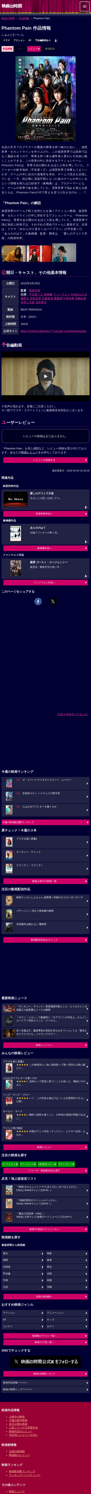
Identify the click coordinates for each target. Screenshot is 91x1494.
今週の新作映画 (18, 1420)
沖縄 (49, 1287)
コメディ (8, 1326)
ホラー (50, 1326)
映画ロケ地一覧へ (44, 1342)
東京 (5, 1253)
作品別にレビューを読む (23, 1434)
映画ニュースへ (44, 1045)
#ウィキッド (27, 1164)
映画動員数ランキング (22, 1471)
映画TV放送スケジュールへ (44, 1229)
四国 (49, 1280)
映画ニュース (17, 1491)
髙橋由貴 (80, 298)
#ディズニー (65, 1164)
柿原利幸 (34, 290)
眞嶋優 (48, 294)
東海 (49, 1260)
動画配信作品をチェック (44, 939)
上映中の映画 (17, 1416)
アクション (19, 40)
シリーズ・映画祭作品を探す (44, 1170)
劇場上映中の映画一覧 (44, 881)
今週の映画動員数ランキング (18, 822)
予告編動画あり (43, 40)
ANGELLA (77, 294)
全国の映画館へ (44, 1296)
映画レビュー (44, 1147)
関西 (5, 1260)
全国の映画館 (17, 1451)
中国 (5, 1280)
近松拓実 (35, 298)
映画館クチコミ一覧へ (44, 1335)
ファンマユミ (61, 294)
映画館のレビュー (19, 1455)
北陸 (49, 1273)
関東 (49, 1253)
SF (30, 40)
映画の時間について (44, 1373)
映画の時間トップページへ (17, 1389)
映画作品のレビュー (21, 1431)
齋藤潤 (58, 298)
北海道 (6, 1267)
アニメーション (55, 1313)
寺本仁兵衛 (28, 302)
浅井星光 (41, 302)
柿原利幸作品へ (44, 513)
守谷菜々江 (36, 294)
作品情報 (24, 18)
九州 (5, 1287)
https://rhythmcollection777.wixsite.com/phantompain (53, 331)
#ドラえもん (9, 1164)
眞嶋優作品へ (44, 548)
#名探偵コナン (46, 1164)
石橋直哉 (47, 298)
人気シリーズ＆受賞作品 (23, 1427)
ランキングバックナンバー (25, 1475)
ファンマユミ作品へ (44, 582)
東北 (49, 1267)
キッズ (50, 1319)
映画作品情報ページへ (15, 1382)
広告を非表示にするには (72, 714)
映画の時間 (8, 18)
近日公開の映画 (18, 1424)
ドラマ (6, 40)
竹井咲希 (68, 298)
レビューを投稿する (44, 460)
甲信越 (6, 1273)
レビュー (33, 48)
